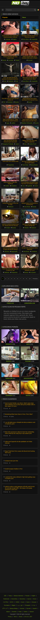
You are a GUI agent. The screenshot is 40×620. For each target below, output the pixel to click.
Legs (7, 123)
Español (35, 608)
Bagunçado (14, 251)
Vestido (7, 186)
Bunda (26, 272)
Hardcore (10, 81)
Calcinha (6, 251)
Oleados (26, 227)
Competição (34, 39)
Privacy (10, 616)
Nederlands (6, 599)
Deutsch (32, 611)
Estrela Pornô (32, 144)
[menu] (2, 9)
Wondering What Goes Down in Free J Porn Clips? (19, 414)
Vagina (14, 39)
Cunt (5, 81)
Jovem (17, 144)
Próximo (35, 278)
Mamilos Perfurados (27, 123)
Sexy (25, 144)
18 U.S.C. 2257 (28, 616)
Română (14, 611)
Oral (17, 81)
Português (27, 605)
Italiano (8, 611)
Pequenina (11, 165)
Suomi (22, 602)
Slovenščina (14, 599)
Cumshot (10, 60)
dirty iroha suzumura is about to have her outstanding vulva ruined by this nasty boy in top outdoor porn (19, 432)
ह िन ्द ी (5, 608)
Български (7, 605)
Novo (24, 17)
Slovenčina (22, 599)
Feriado (8, 227)
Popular (5, 17)
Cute (23, 186)
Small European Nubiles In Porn (13, 469)
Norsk (34, 599)
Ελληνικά (34, 602)
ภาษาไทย (5, 602)
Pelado (17, 60)
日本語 (17, 602)
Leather (13, 123)
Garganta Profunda (8, 144)
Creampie (8, 39)
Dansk (28, 602)
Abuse (20, 616)
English (33, 595)
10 (29, 278)
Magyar (13, 605)
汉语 (5, 595)
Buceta (4, 60)
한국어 (11, 602)
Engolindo (29, 186)
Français (27, 595)
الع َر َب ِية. (20, 605)
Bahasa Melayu (14, 608)
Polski (19, 611)
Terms (15, 616)
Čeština (25, 611)
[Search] (35, 9)
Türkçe (10, 595)
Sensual (30, 60)
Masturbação (34, 165)
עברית (33, 605)
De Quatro (33, 272)
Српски (29, 599)
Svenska (22, 608)
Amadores (14, 186)
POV (4, 102)
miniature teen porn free (11, 460)
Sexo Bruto (26, 39)
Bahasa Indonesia (18, 595)
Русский (28, 608)
